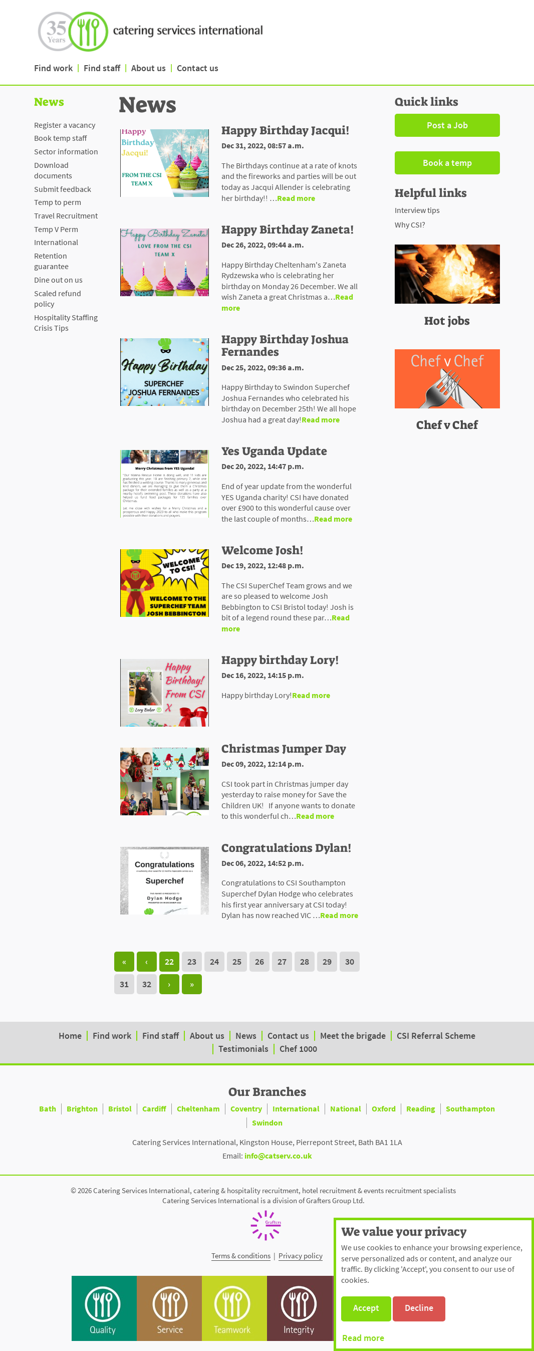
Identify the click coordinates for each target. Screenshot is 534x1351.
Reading (420, 1108)
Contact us (197, 68)
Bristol (120, 1108)
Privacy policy (301, 1255)
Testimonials (243, 1048)
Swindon (267, 1122)
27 (282, 961)
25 (236, 961)
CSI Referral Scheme (436, 1035)
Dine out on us (58, 280)
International (56, 242)
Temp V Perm (56, 229)
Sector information (66, 151)
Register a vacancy (64, 125)
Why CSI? (410, 224)
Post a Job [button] (447, 125)
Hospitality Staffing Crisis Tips (66, 322)
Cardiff (154, 1108)
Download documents (53, 170)
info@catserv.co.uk (278, 1156)
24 (214, 961)
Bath (47, 1108)
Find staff (102, 68)
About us (148, 68)
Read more (363, 1337)
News (245, 1035)
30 (349, 961)
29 (327, 961)
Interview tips (417, 210)
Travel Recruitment (66, 215)
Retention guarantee (51, 261)
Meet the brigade (353, 1035)
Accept (366, 1307)
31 (124, 984)
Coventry (246, 1108)
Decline (419, 1307)
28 (304, 961)
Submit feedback (62, 189)
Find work (53, 68)
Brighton (82, 1108)
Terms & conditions (241, 1255)
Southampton (470, 1108)
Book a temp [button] (447, 162)
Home (70, 1035)
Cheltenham (198, 1108)
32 (146, 984)
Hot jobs (447, 320)
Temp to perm (57, 202)
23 (191, 961)
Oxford (384, 1108)
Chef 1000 (298, 1048)
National (345, 1108)
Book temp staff (60, 138)
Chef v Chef (447, 424)
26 (259, 961)
